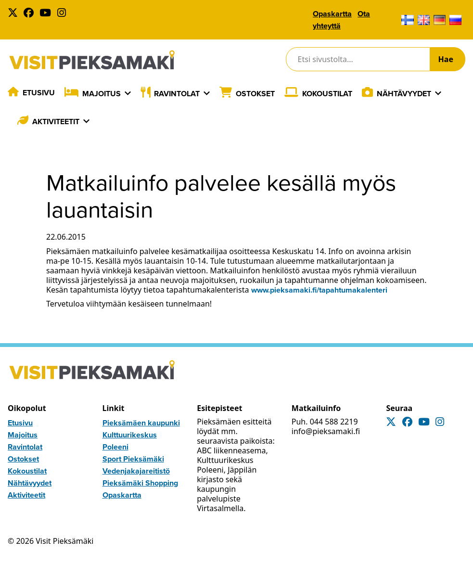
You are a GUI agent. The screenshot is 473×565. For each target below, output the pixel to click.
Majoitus (101, 93)
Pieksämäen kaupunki (141, 422)
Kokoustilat (327, 93)
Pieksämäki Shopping (140, 482)
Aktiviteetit (55, 121)
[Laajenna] (128, 93)
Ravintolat (177, 93)
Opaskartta (332, 13)
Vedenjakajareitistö (136, 470)
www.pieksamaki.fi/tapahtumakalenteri (319, 289)
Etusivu (39, 92)
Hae (445, 59)
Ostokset (255, 93)
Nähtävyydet (404, 93)
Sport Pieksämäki (133, 458)
